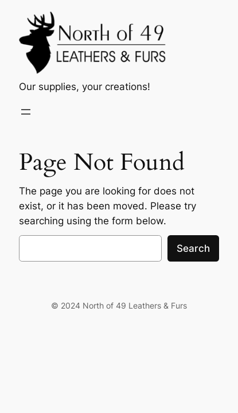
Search (193, 248)
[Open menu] (26, 112)
